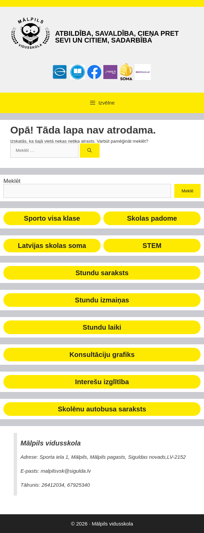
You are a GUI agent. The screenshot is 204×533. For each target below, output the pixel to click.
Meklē (187, 190)
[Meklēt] (90, 150)
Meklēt (11, 181)
